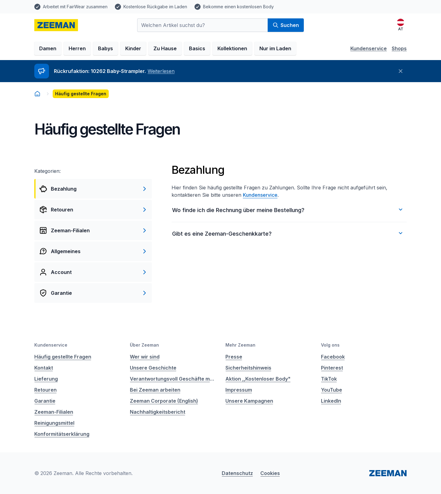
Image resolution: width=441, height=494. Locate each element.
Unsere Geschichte (153, 368)
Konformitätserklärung (61, 434)
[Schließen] (400, 71)
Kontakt (43, 368)
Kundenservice (368, 48)
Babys (105, 48)
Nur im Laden (275, 48)
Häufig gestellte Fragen (62, 357)
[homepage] (56, 25)
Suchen (286, 25)
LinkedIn (331, 401)
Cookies (270, 473)
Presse (233, 357)
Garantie (44, 401)
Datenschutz (237, 473)
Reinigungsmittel (54, 423)
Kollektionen (232, 48)
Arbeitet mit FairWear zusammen (75, 6)
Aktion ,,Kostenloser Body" (258, 379)
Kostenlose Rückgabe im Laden (155, 6)
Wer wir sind (145, 357)
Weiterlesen (161, 71)
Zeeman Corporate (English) (164, 401)
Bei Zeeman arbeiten (155, 390)
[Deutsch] (400, 25)
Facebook (333, 357)
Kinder (133, 48)
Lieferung (46, 379)
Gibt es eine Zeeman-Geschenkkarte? (288, 233)
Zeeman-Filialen (53, 412)
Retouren (45, 390)
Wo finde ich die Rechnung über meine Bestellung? (288, 209)
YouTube (331, 390)
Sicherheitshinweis (248, 368)
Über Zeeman (144, 345)
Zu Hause (165, 48)
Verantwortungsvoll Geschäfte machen (173, 379)
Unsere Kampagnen (249, 401)
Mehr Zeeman (240, 345)
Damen (47, 48)
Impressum (238, 390)
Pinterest (332, 368)
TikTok (329, 379)
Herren (77, 48)
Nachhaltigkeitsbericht (157, 412)
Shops (399, 48)
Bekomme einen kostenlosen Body (238, 6)
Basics (197, 48)
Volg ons (330, 345)
